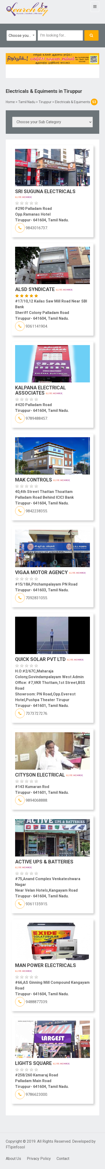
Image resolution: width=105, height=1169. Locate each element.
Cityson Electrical (49, 775)
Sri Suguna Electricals (45, 193)
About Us (13, 1158)
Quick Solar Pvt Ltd (49, 659)
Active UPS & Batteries (44, 863)
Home (10, 102)
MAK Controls (42, 480)
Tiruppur (45, 102)
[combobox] (21, 35)
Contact (63, 1158)
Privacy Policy (39, 1158)
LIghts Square (42, 1063)
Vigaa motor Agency (50, 572)
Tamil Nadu (26, 102)
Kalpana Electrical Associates (40, 390)
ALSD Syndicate (44, 289)
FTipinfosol (15, 1147)
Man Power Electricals (45, 967)
